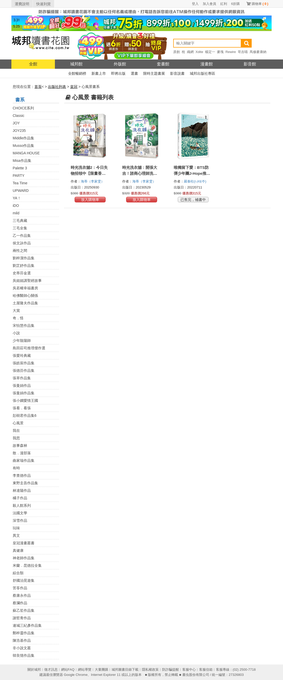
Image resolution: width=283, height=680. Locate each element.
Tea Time (20, 183)
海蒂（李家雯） (93, 181)
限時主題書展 (154, 73)
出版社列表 (57, 87)
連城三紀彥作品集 (27, 625)
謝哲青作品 (22, 618)
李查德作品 (22, 475)
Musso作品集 (23, 145)
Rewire (231, 52)
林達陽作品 (22, 490)
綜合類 (18, 573)
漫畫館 (206, 64)
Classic (18, 116)
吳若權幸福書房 (25, 288)
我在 (16, 430)
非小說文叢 (22, 648)
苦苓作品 (20, 588)
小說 (16, 333)
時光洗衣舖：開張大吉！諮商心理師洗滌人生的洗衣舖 (139, 173)
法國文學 (20, 513)
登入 (195, 4)
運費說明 (22, 4)
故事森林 (20, 445)
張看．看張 (22, 408)
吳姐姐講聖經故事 (27, 280)
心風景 (18, 423)
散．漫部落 (22, 453)
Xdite (199, 52)
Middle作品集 (23, 138)
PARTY (18, 175)
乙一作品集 (22, 235)
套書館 (163, 64)
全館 (33, 64)
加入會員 (209, 4)
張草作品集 (22, 378)
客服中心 (189, 669)
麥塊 (220, 52)
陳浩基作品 (22, 640)
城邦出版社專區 (202, 73)
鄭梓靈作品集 (23, 633)
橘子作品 (20, 498)
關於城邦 (34, 669)
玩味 (16, 528)
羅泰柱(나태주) (195, 181)
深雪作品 (20, 520)
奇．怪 (18, 318)
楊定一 (210, 52)
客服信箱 (206, 669)
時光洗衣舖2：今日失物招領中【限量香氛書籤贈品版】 (89, 173)
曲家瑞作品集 (23, 460)
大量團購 (101, 669)
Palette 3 (20, 168)
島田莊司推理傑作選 (29, 348)
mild (16, 213)
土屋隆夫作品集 (25, 303)
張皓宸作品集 (23, 363)
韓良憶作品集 (23, 655)
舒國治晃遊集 (23, 580)
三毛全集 (20, 228)
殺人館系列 (22, 505)
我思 (16, 438)
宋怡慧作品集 (23, 325)
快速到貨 (43, 4)
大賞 (16, 310)
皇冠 (73, 87)
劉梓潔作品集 (23, 258)
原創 (176, 52)
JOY (16, 123)
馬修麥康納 (258, 52)
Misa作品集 (22, 160)
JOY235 (19, 131)
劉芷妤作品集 (23, 265)
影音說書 (177, 73)
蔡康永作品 (22, 595)
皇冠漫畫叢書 (23, 543)
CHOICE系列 (23, 108)
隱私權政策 (150, 669)
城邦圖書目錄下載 (125, 669)
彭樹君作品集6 (25, 415)
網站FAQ (68, 669)
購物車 (260, 4)
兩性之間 (20, 250)
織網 (190, 52)
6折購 (235, 4)
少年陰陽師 (22, 340)
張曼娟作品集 (23, 393)
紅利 (223, 4)
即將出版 (118, 73)
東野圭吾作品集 (25, 483)
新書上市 (98, 73)
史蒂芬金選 (22, 273)
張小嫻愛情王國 (25, 400)
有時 (16, 468)
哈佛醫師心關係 (25, 295)
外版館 (120, 64)
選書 (134, 73)
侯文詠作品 (22, 243)
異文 (16, 535)
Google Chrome (76, 675)
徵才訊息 (51, 669)
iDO (16, 205)
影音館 (250, 64)
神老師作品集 (23, 558)
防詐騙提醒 (170, 669)
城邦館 (76, 64)
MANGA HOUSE (26, 153)
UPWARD (21, 190)
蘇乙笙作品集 (23, 610)
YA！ (17, 198)
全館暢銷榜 (77, 73)
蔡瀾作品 (20, 603)
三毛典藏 (20, 220)
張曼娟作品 (22, 385)
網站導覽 (84, 669)
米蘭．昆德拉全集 (27, 565)
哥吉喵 (243, 52)
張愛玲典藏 (22, 355)
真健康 (18, 550)
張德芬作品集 (23, 370)
